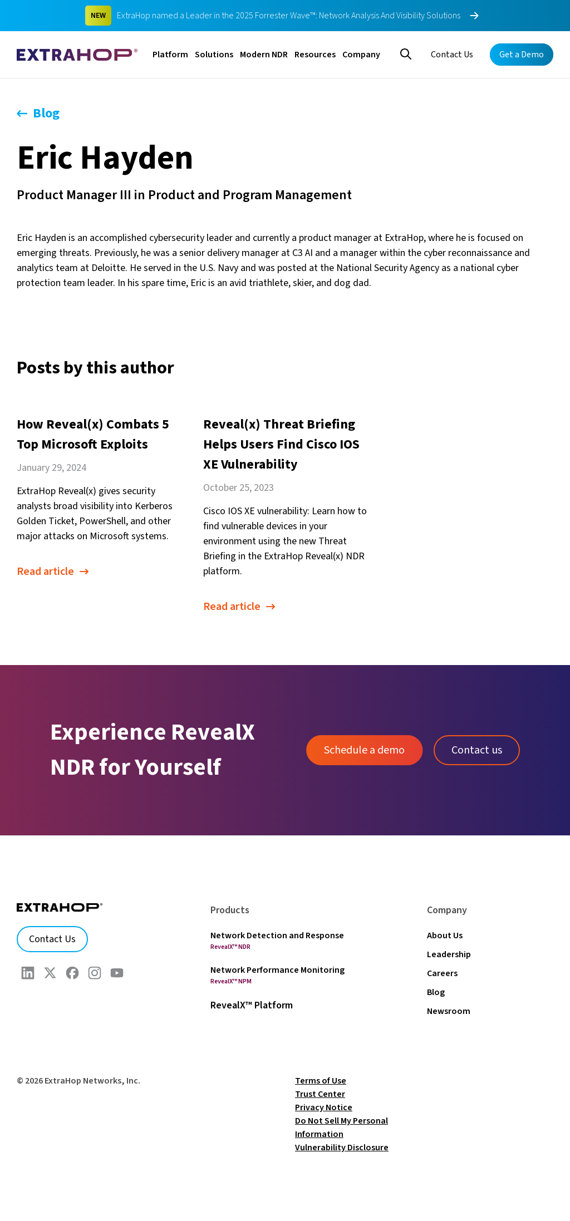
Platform (170, 54)
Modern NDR (264, 54)
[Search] (405, 53)
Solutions (214, 54)
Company (361, 54)
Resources (315, 54)
